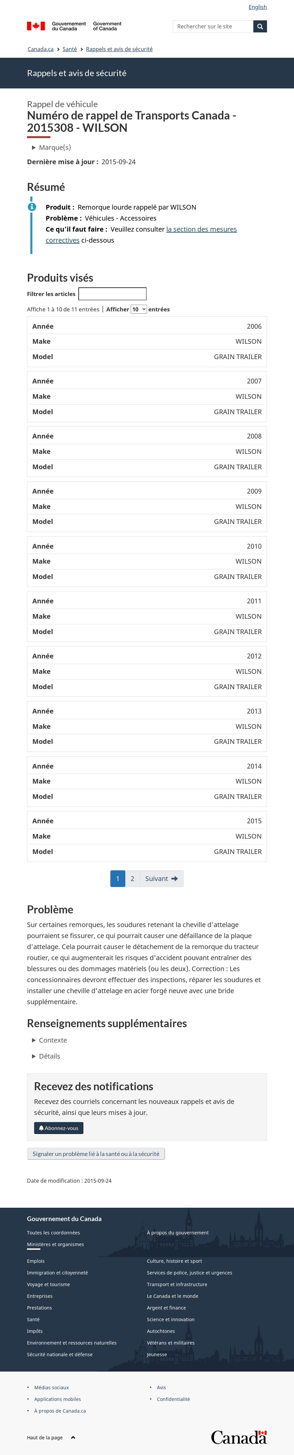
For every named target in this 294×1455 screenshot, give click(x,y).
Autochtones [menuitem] (161, 1331)
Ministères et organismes (55, 1244)
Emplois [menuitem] (36, 1261)
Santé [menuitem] (33, 1319)
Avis (161, 1387)
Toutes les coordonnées (53, 1232)
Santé (70, 49)
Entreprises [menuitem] (40, 1296)
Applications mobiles (57, 1399)
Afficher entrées (138, 309)
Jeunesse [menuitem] (157, 1354)
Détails (49, 1056)
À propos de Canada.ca (60, 1411)
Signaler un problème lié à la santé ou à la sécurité (96, 1153)
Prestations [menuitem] (39, 1307)
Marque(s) (55, 147)
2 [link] (135, 880)
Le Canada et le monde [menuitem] (172, 1296)
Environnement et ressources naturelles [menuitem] (72, 1343)
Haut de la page (51, 1437)
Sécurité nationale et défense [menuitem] (60, 1354)
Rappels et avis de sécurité (119, 49)
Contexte (53, 1040)
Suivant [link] (156, 878)
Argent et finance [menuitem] (166, 1307)
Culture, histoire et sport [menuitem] (174, 1261)
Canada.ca (41, 49)
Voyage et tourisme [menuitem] (48, 1284)
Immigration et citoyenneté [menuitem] (57, 1272)
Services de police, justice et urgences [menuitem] (189, 1272)
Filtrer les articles (87, 293)
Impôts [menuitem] (35, 1331)
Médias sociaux (51, 1387)
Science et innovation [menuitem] (171, 1319)
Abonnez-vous (58, 1128)
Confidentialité (173, 1399)
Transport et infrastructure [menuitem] (177, 1284)
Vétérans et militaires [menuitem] (171, 1343)
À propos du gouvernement (178, 1232)
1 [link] (120, 880)
